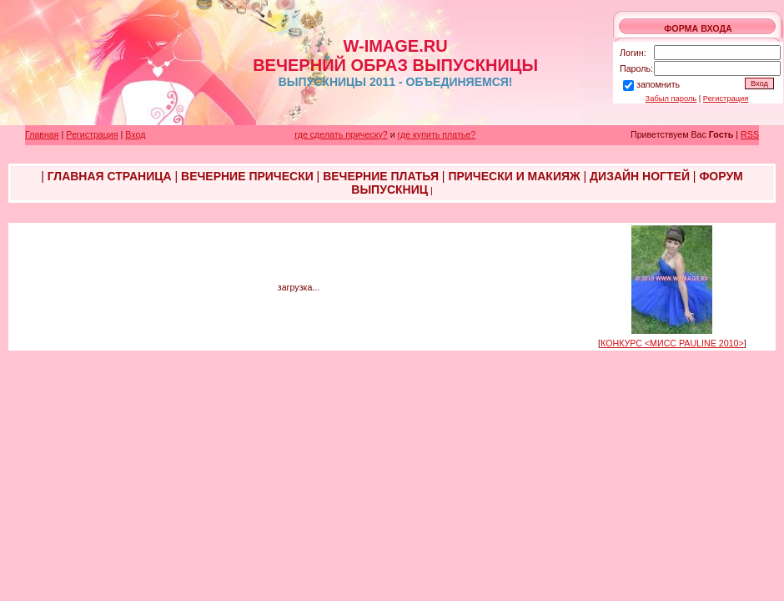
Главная (42, 134)
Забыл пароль (671, 98)
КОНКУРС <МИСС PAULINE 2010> (672, 343)
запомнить (658, 84)
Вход (135, 134)
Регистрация (726, 98)
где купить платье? (437, 134)
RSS (750, 134)
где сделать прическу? (340, 134)
